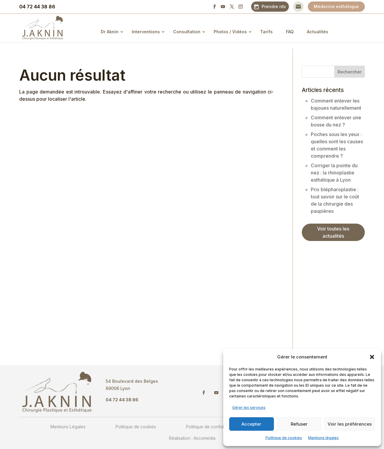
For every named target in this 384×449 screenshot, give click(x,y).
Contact (298, 6)
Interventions (150, 31)
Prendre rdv (274, 6)
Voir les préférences (350, 424)
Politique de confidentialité (212, 426)
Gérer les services (249, 407)
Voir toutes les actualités (333, 232)
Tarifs (271, 31)
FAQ (294, 31)
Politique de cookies (284, 438)
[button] (372, 357)
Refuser (299, 424)
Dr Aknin (114, 31)
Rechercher (350, 71)
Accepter (251, 424)
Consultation (191, 31)
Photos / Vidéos (235, 31)
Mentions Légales (68, 426)
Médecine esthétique (336, 6)
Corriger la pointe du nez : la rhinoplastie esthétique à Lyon (334, 172)
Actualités (322, 31)
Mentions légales (323, 438)
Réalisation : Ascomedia (192, 438)
